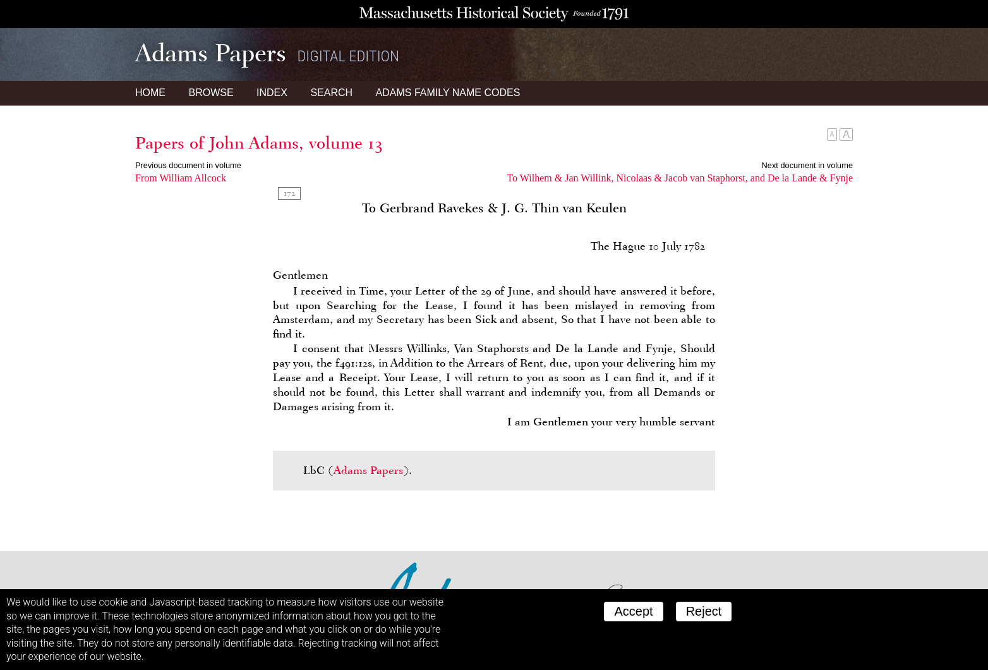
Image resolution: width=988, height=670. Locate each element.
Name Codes (448, 92)
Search (331, 92)
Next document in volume (807, 165)
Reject (704, 611)
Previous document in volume (188, 165)
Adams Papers (368, 470)
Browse (210, 92)
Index (271, 92)
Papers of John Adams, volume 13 (259, 143)
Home (150, 92)
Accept (633, 611)
